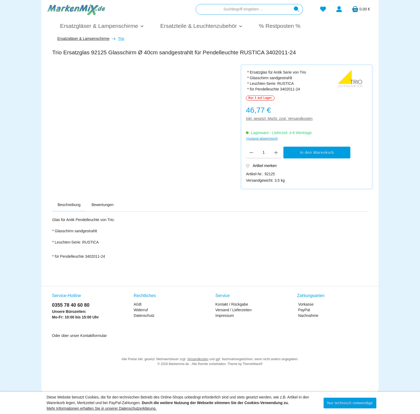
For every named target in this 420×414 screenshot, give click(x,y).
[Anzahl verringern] (251, 152)
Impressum (224, 315)
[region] (143, 127)
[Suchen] (296, 9)
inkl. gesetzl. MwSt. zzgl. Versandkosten (279, 118)
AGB (138, 304)
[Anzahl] (264, 152)
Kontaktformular (93, 335)
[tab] (69, 205)
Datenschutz (144, 315)
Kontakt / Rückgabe (231, 304)
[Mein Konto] (339, 9)
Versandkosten (197, 359)
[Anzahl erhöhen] (276, 152)
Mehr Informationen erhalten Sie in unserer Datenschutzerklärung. (101, 408)
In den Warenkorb (317, 152)
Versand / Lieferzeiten (233, 310)
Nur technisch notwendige (350, 403)
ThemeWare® (252, 364)
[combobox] (243, 9)
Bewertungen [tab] (103, 205)
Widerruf (141, 310)
